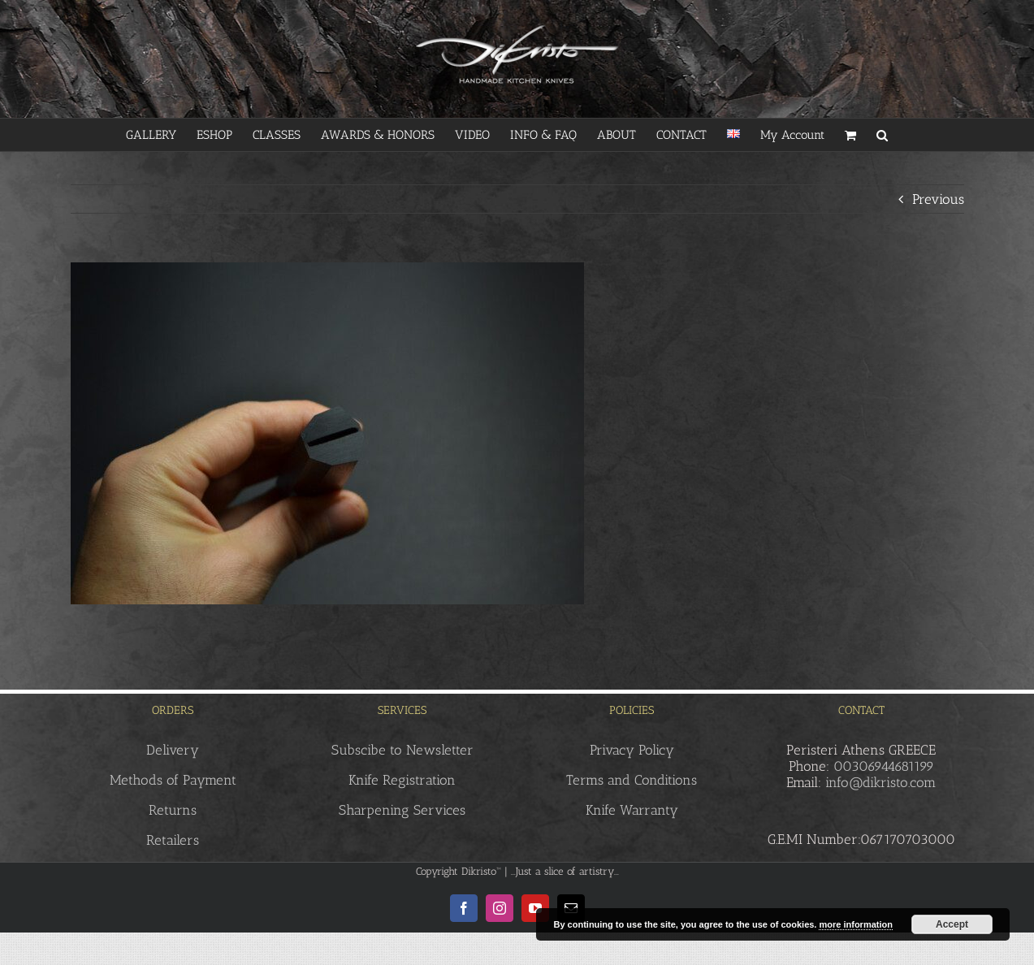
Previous (938, 199)
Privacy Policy (632, 750)
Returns (173, 810)
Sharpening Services (402, 810)
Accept (952, 924)
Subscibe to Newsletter (402, 750)
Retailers (172, 840)
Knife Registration (402, 780)
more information (855, 924)
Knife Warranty (632, 810)
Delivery (172, 750)
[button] (882, 135)
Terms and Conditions (631, 780)
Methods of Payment (173, 780)
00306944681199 (883, 766)
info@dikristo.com (880, 782)
